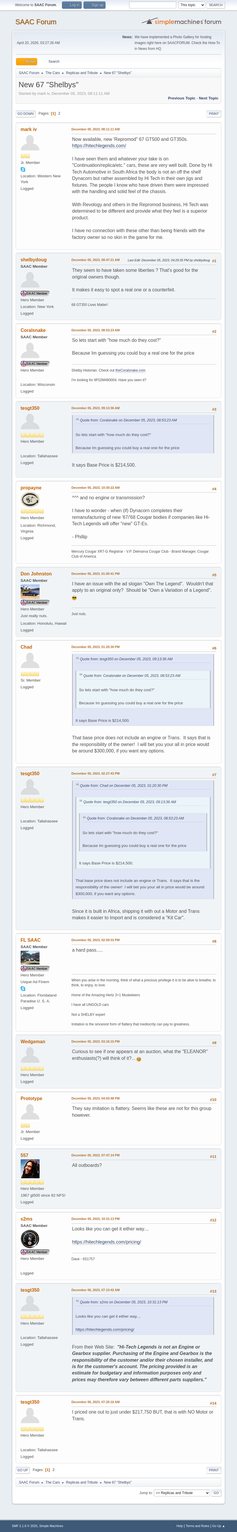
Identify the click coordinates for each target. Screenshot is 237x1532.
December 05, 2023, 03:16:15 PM (96, 1041)
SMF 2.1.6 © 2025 (25, 1526)
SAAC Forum (35, 22)
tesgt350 (30, 408)
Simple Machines (51, 1526)
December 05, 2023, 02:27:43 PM (96, 773)
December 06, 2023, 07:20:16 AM (96, 1402)
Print (214, 113)
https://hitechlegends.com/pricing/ (106, 1241)
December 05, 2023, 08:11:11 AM (96, 129)
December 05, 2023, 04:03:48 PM (96, 1098)
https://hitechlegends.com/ (99, 145)
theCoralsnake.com (130, 370)
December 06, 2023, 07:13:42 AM (96, 1290)
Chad (26, 647)
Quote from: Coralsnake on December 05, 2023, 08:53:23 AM (128, 420)
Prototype (31, 1098)
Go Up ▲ (218, 1526)
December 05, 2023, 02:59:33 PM (96, 940)
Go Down (25, 113)
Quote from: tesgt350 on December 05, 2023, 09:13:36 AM (126, 659)
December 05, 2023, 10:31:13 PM (96, 1219)
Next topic (208, 98)
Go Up (22, 1470)
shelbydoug (34, 259)
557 (24, 1155)
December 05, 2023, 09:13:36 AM (96, 408)
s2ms (27, 1218)
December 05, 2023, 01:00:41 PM (96, 573)
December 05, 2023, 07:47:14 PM (96, 1155)
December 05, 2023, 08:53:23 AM (96, 330)
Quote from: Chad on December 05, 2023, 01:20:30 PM (123, 786)
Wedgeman (33, 1041)
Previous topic (182, 98)
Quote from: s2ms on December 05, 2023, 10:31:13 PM (123, 1302)
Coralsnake (33, 330)
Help (180, 1526)
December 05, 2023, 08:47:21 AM (96, 260)
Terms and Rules (197, 1526)
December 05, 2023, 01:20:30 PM (96, 647)
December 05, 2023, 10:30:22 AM (96, 487)
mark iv (29, 129)
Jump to (145, 1493)
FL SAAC (31, 940)
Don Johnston (36, 573)
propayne (31, 487)
